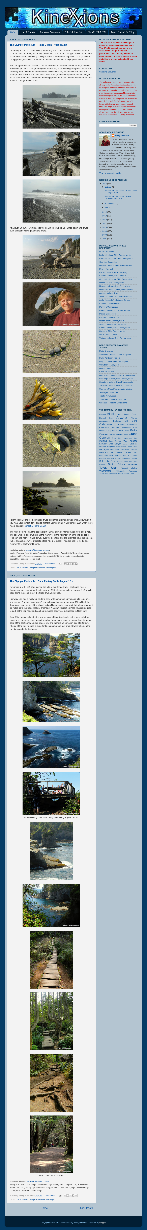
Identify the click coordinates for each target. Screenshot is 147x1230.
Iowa (111, 441)
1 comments (50, 564)
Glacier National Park (118, 434)
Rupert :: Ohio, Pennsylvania (111, 321)
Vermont (124, 468)
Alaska (111, 414)
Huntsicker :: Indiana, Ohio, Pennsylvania (117, 375)
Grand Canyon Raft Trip (122, 32)
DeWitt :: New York (107, 368)
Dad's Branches (106, 351)
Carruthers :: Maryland (109, 365)
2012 (104, 220)
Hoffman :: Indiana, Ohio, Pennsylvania (116, 290)
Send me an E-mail (107, 72)
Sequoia (119, 461)
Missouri (134, 450)
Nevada (128, 453)
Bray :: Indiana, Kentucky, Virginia (113, 361)
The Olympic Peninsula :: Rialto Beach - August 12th (38, 45)
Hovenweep (127, 438)
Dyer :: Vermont (106, 269)
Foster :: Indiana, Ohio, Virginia (112, 276)
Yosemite (113, 474)
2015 (104, 184)
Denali (114, 431)
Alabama (102, 414)
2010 (104, 227)
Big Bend (131, 420)
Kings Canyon (115, 444)
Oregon (134, 458)
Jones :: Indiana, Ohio (108, 293)
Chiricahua (104, 427)
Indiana (103, 441)
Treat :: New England (108, 396)
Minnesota (114, 450)
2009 (104, 231)
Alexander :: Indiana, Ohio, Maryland (115, 354)
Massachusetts (121, 447)
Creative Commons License (37, 550)
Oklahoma (126, 458)
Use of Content (28, 32)
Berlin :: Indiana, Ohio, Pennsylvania (115, 255)
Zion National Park (126, 474)
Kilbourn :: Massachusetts (110, 303)
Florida (133, 430)
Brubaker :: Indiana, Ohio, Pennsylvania (116, 258)
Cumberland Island (129, 428)
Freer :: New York (106, 372)
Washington (51, 568)
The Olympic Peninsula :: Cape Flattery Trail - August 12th (41, 581)
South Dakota (116, 464)
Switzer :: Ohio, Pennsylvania (112, 331)
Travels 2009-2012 (97, 32)
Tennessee (132, 464)
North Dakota (111, 458)
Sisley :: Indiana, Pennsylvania (112, 324)
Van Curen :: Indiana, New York (112, 399)
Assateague (104, 421)
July (107, 207)
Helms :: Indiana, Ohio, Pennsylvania (115, 286)
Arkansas (134, 418)
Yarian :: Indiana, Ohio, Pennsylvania (115, 338)
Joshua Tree (121, 441)
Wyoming (133, 471)
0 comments (50, 1195)
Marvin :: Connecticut (108, 307)
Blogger (102, 1223)
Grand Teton (116, 438)
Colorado (115, 427)
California (105, 424)
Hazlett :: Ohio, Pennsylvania (111, 283)
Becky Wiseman (122, 135)
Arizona (121, 417)
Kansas (133, 441)
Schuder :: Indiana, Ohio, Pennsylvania (116, 382)
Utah (114, 467)
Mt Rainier (116, 453)
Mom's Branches (106, 252)
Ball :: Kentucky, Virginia (109, 358)
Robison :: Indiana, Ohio (109, 317)
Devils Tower (123, 431)
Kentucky (103, 444)
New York (127, 456)
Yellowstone (104, 474)
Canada (120, 424)
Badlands (117, 421)
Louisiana (133, 444)
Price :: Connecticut (107, 314)
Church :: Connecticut (108, 262)
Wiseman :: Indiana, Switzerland (113, 403)
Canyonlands (132, 425)
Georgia (103, 434)
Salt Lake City (107, 461)
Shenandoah (128, 461)
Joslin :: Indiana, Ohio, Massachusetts (115, 296)
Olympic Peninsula (37, 568)
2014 (104, 212)
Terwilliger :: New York (108, 392)
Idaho (135, 438)
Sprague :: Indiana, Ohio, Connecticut (115, 385)
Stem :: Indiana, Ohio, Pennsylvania (114, 328)
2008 (104, 235)
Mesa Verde (132, 447)
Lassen (125, 444)
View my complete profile (110, 173)
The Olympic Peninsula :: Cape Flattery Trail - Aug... (117, 197)
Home (13, 32)
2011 (104, 223)
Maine (102, 446)
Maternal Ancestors (50, 32)
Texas (103, 467)
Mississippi (125, 450)
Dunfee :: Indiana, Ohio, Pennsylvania (115, 265)
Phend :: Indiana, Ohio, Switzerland (114, 310)
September (110, 203)
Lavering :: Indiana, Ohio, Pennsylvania (116, 379)
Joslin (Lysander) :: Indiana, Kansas (114, 300)
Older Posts (86, 1207)
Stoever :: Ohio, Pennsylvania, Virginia (115, 389)
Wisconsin (120, 471)
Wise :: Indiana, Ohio (108, 334)
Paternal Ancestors (74, 32)
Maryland (111, 447)
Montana (103, 452)
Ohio (119, 458)
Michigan (104, 449)
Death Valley (105, 430)
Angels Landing (124, 414)
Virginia (134, 468)
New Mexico (115, 455)
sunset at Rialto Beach (35, 526)
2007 (104, 239)
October (108, 187)
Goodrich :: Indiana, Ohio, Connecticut (115, 279)
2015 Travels (22, 568)
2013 (104, 216)
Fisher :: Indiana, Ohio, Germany (113, 272)
